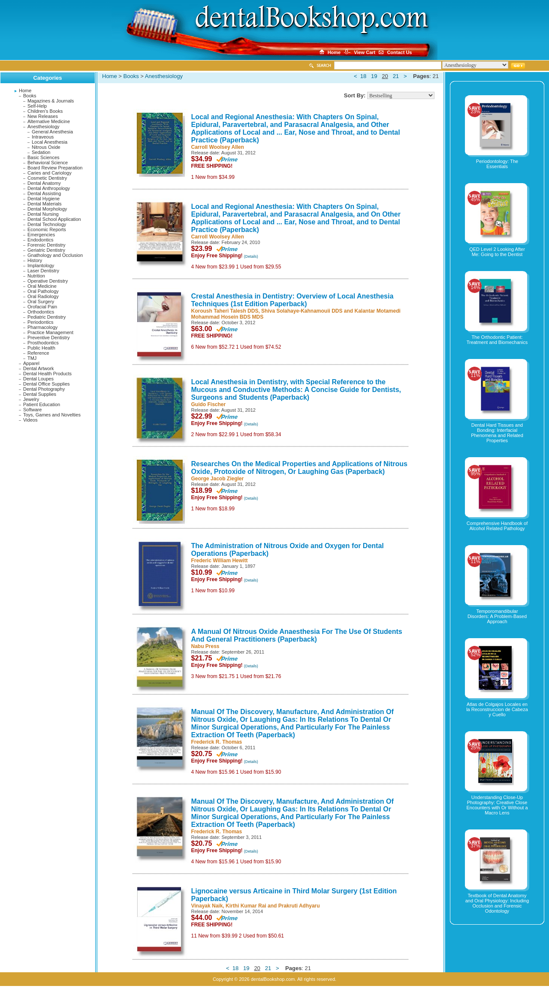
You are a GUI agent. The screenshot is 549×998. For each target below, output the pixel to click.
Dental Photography (44, 389)
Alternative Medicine (48, 121)
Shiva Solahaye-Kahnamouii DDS (301, 311)
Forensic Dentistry (46, 244)
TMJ (31, 358)
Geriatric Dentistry (46, 250)
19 (374, 76)
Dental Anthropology (48, 188)
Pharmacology (42, 327)
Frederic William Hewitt (219, 561)
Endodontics (40, 239)
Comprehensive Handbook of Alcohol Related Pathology (497, 526)
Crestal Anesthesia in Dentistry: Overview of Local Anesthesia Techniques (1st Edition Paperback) (292, 300)
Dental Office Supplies (46, 383)
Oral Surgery (40, 301)
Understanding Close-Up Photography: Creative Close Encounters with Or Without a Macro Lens (497, 805)
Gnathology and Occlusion (55, 255)
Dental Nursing (43, 214)
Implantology (40, 265)
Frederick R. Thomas (216, 742)
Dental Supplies (39, 394)
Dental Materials (44, 203)
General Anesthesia (52, 131)
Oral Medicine (42, 286)
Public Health (41, 347)
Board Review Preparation (54, 167)
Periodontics (40, 322)
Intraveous (43, 136)
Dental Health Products (47, 373)
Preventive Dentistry (48, 337)
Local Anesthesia (49, 142)
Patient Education (41, 404)
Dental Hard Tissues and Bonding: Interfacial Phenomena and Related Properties (497, 432)
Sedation (41, 152)
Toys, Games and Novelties (52, 414)
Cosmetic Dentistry (47, 178)
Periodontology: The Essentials (497, 164)
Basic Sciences (43, 157)
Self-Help (37, 106)
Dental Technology (46, 224)
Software (32, 409)
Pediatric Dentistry (46, 317)
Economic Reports (46, 229)
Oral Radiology (43, 296)
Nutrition (36, 275)
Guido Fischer (208, 404)
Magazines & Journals (50, 100)
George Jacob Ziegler (217, 479)
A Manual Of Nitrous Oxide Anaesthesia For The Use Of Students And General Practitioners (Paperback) (296, 635)
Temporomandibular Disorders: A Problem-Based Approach (497, 616)
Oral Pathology (43, 291)
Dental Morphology (47, 208)
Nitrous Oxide (46, 147)
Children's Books (45, 111)
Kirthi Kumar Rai (246, 906)
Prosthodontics (43, 342)
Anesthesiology (43, 126)
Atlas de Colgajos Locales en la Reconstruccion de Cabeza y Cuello (497, 709)
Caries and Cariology (49, 172)
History (34, 260)
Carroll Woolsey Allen (217, 147)
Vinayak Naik (207, 906)
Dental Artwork (38, 368)
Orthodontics (40, 311)
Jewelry (31, 399)
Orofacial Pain (42, 306)
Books (29, 95)
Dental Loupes (38, 378)
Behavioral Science (47, 162)
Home (25, 90)
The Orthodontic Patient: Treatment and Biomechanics (497, 340)
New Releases (42, 116)
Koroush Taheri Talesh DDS (225, 311)
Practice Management (50, 332)
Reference (38, 353)
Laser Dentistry (43, 270)
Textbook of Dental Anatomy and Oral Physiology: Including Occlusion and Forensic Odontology (497, 903)
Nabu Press (205, 646)
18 (363, 76)
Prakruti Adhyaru (299, 906)
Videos (30, 419)
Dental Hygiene (43, 198)
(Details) (251, 256)
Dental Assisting (44, 193)
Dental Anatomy (44, 183)
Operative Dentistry (47, 280)
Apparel (31, 363)
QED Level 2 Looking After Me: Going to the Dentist (497, 252)
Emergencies (41, 234)
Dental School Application (54, 219)
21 (396, 76)
